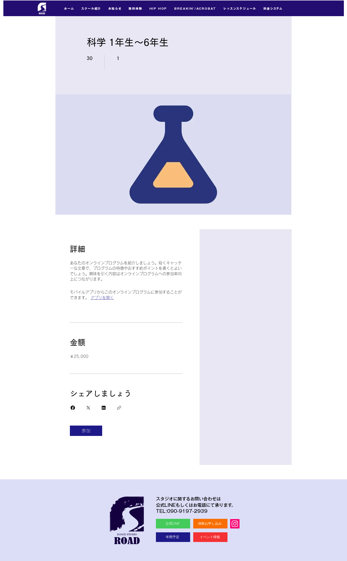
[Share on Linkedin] (104, 408)
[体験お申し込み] (210, 523)
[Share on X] (88, 408)
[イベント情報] (210, 537)
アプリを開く (102, 298)
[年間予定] (173, 537)
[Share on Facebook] (73, 408)
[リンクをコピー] (119, 408)
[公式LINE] (173, 523)
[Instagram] (235, 523)
